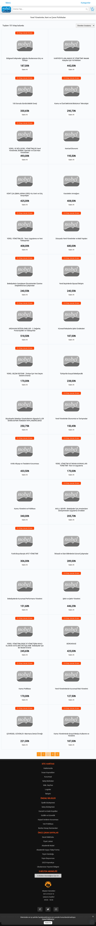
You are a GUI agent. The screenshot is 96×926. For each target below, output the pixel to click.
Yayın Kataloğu (48, 854)
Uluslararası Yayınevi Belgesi (48, 867)
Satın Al (25, 69)
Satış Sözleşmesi (48, 807)
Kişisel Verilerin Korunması (48, 820)
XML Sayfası (48, 785)
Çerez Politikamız (48, 919)
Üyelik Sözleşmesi (48, 803)
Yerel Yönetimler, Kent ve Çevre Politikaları (48, 17)
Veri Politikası (48, 824)
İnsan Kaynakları (48, 772)
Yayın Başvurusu (48, 858)
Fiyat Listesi (48, 841)
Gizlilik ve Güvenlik (48, 815)
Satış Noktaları (48, 781)
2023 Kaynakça (48, 863)
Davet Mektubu (48, 837)
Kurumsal (48, 777)
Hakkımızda (48, 768)
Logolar (48, 789)
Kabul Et (48, 923)
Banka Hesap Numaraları (48, 828)
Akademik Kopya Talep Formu (48, 850)
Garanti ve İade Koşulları (48, 811)
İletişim (48, 794)
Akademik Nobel (48, 846)
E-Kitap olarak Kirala (24, 33)
